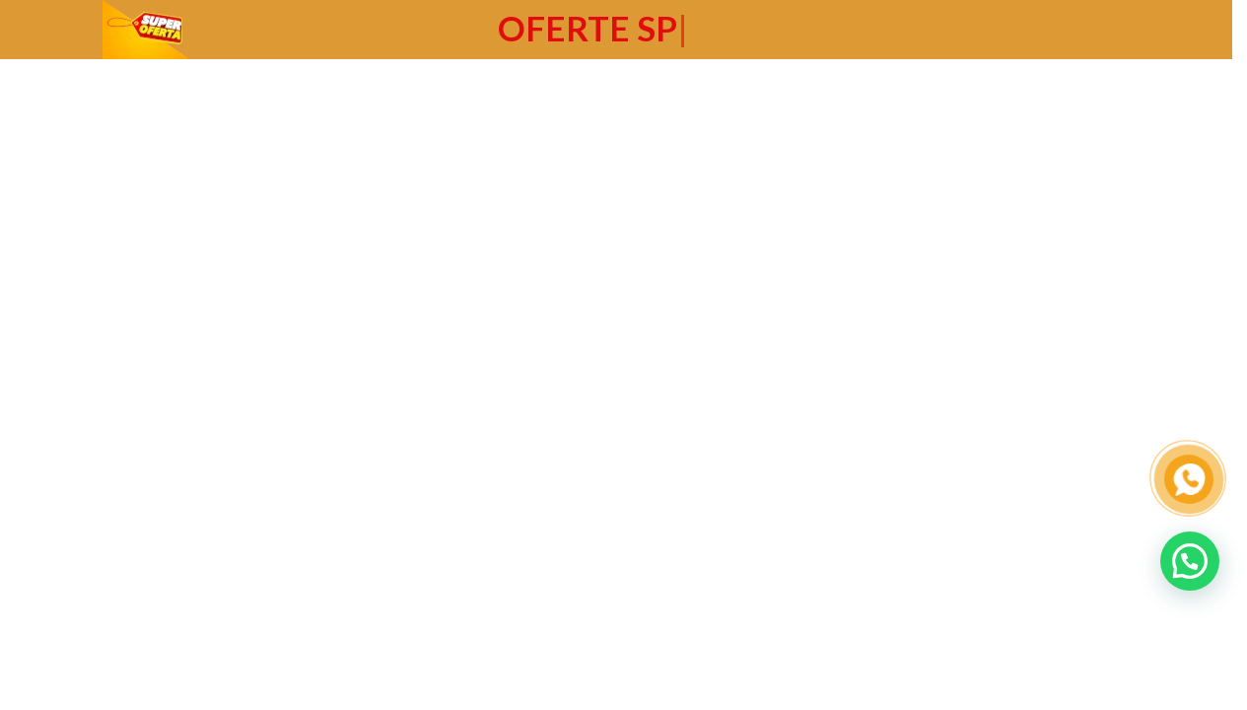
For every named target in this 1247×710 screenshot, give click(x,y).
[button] (1189, 561)
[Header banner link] (616, 29)
